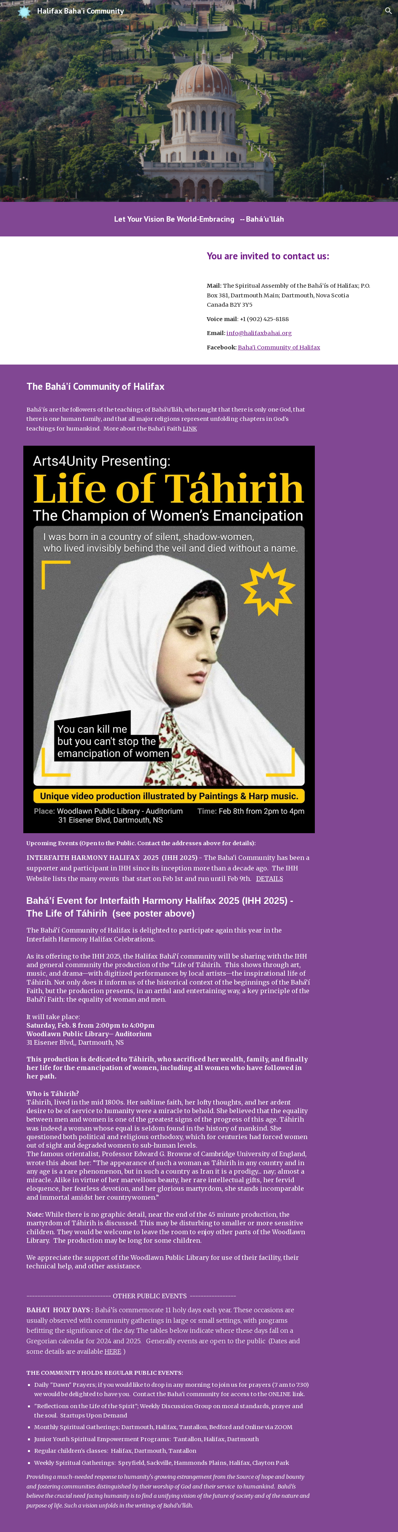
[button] (388, 11)
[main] (199, 219)
